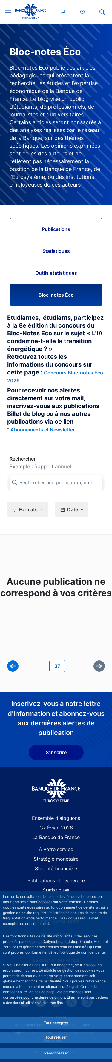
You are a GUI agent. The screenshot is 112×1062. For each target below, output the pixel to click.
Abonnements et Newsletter (42, 430)
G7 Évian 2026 (56, 828)
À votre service (56, 849)
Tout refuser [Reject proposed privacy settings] (56, 1037)
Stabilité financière (56, 869)
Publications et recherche (56, 881)
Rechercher (23, 459)
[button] (27, 509)
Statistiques (56, 251)
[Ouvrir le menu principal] (8, 11)
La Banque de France (56, 837)
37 (59, 665)
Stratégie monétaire (56, 859)
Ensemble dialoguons (56, 818)
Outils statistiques (56, 273)
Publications (56, 229)
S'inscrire (56, 752)
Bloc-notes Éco (56, 295)
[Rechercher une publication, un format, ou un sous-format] (56, 482)
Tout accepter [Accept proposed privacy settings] (56, 1023)
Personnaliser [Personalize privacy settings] (56, 1053)
